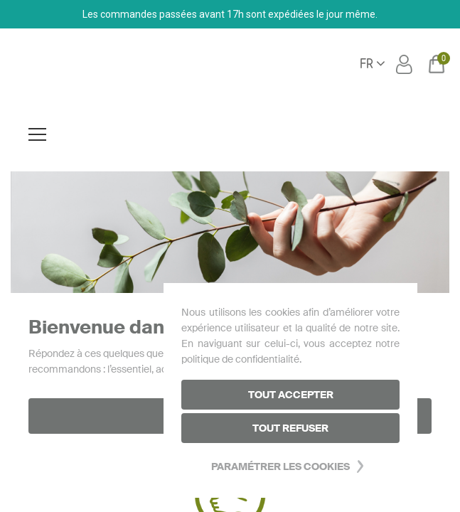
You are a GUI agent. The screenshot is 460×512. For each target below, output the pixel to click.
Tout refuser (290, 428)
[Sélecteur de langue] (372, 64)
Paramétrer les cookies (280, 466)
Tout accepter (290, 394)
